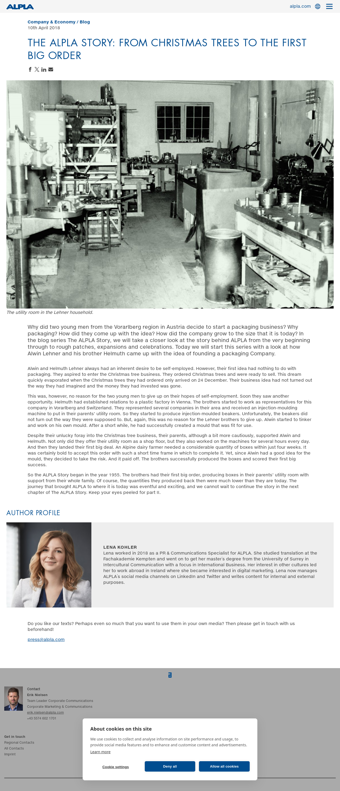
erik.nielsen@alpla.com (45, 712)
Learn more (100, 751)
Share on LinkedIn (43, 69)
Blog (85, 22)
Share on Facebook (30, 69)
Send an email (50, 69)
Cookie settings (115, 767)
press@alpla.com (46, 640)
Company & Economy (51, 22)
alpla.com (300, 6)
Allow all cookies (224, 766)
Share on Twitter (37, 69)
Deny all (170, 766)
